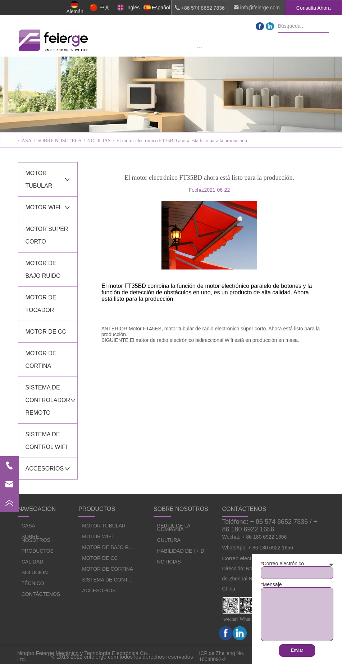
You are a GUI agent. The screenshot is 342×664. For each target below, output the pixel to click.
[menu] (199, 48)
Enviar (297, 650)
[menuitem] (199, 48)
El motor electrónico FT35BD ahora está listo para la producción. (182, 140)
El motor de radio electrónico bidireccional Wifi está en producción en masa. (214, 340)
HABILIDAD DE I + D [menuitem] (260, 123)
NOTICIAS (98, 140)
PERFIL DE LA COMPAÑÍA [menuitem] (81, 123)
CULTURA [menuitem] (171, 123)
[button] (199, 48)
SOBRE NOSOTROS (59, 140)
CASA (25, 140)
